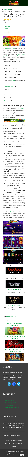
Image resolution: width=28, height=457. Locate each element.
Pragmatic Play (7, 27)
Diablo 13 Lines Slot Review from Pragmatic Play (14, 337)
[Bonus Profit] (14, 3)
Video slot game (21, 56)
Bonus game (7, 101)
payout (13, 80)
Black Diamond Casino (14, 290)
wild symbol (21, 108)
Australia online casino (11, 404)
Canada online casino (10, 402)
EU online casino (9, 405)
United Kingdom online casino (12, 407)
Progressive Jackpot (9, 86)
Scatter (6, 92)
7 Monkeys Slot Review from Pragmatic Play (14, 324)
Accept (21, 455)
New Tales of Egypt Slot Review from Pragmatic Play (14, 350)
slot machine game (10, 48)
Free (7, 316)
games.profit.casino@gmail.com (11, 435)
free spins (17, 59)
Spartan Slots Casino (14, 305)
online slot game (13, 212)
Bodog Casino (14, 276)
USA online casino (9, 400)
